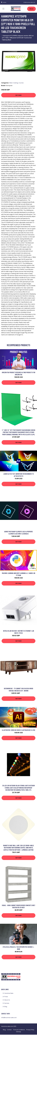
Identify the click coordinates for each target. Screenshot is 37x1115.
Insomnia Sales (8, 993)
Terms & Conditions (19, 1030)
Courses (21, 83)
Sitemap (18, 1032)
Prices (31, 9)
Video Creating (13, 83)
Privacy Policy (30, 1030)
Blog (5, 1006)
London (4, 2)
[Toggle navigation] (3, 8)
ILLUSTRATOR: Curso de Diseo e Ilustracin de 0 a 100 (18, 730)
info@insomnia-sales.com (29, 2)
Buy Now (19, 95)
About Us (7, 1000)
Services (6, 1003)
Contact (9, 1030)
